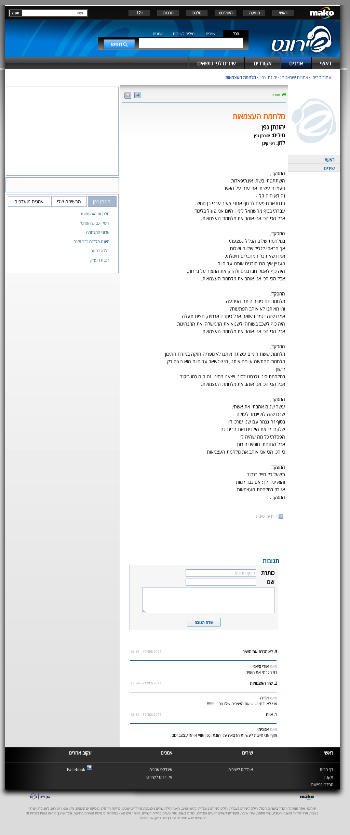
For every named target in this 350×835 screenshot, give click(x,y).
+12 (139, 13)
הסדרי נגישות (322, 784)
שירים (210, 34)
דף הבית (326, 769)
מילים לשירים (183, 34)
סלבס (196, 13)
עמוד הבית (321, 77)
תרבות (168, 13)
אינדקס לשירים (240, 769)
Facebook (76, 769)
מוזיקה (254, 13)
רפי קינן (268, 143)
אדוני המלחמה (97, 232)
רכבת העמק (99, 260)
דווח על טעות (269, 516)
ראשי (283, 13)
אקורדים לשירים (159, 777)
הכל (236, 34)
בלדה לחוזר (100, 251)
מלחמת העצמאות (240, 77)
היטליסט (225, 13)
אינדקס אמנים (160, 769)
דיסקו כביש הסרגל (94, 223)
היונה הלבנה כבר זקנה (91, 241)
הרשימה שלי (69, 201)
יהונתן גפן (268, 77)
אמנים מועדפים (28, 201)
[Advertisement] (204, 537)
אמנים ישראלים (295, 77)
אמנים (158, 34)
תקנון (328, 777)
